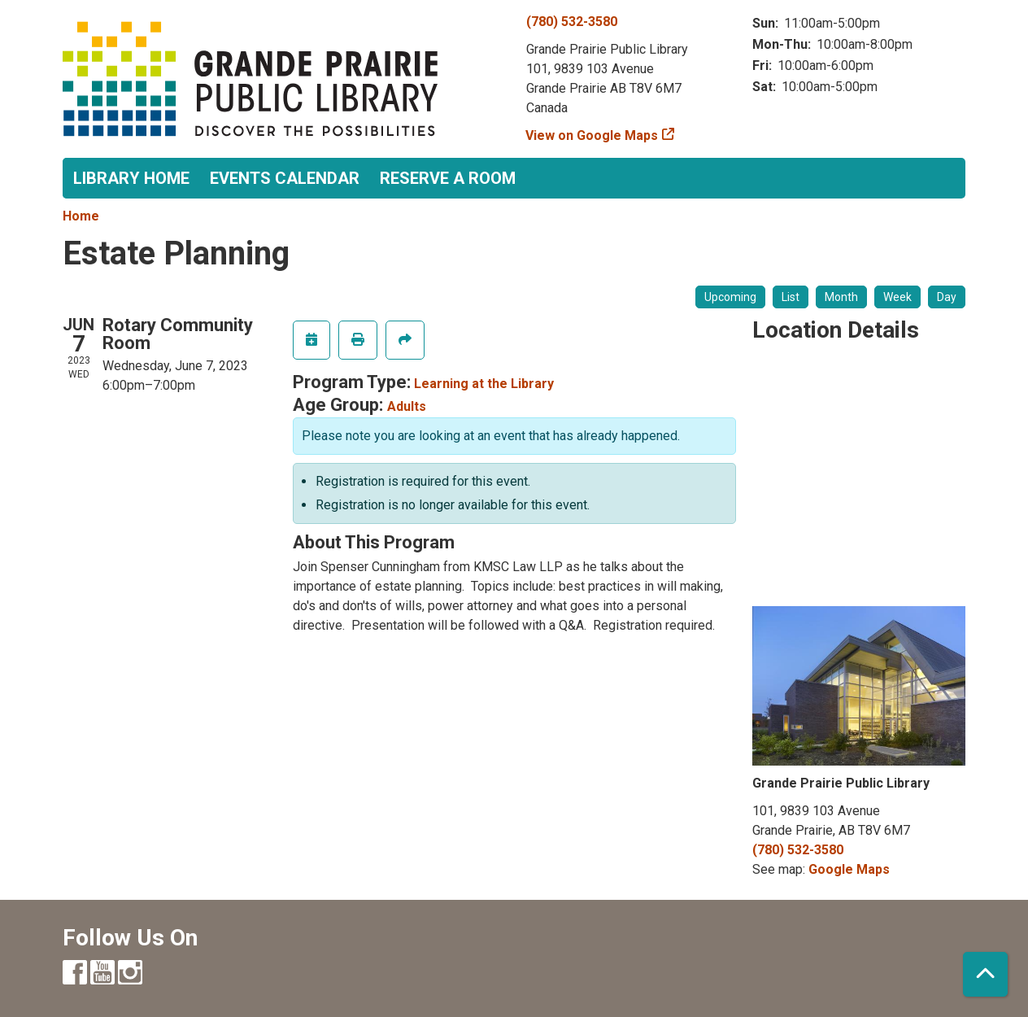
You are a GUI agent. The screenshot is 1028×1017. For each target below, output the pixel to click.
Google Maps (849, 869)
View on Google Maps (592, 135)
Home (81, 216)
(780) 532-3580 (571, 21)
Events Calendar (284, 178)
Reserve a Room (448, 178)
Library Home (131, 178)
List (790, 296)
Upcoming (730, 296)
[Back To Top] (985, 974)
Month (841, 296)
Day (946, 296)
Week (897, 296)
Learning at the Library (484, 383)
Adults (406, 406)
